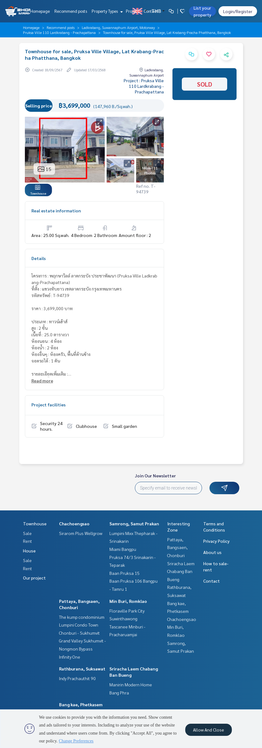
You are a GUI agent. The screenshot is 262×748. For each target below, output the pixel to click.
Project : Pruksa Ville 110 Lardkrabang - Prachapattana (144, 86)
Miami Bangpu (122, 549)
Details (38, 258)
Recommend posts (70, 11)
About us (212, 552)
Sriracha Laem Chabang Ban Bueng (181, 571)
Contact (151, 11)
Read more (42, 380)
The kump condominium (81, 617)
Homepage (40, 11)
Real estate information (56, 210)
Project (132, 11)
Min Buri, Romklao (128, 601)
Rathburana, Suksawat (82, 668)
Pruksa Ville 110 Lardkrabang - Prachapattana (59, 32)
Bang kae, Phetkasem (81, 704)
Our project (34, 577)
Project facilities (48, 404)
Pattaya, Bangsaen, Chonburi (177, 547)
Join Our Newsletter (155, 475)
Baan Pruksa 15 (124, 573)
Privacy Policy (216, 541)
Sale (27, 533)
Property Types (106, 11)
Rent (27, 541)
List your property (202, 11)
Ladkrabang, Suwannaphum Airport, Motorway (118, 27)
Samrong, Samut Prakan (134, 523)
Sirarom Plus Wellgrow (80, 533)
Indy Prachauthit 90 (77, 678)
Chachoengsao (74, 523)
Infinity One (69, 657)
